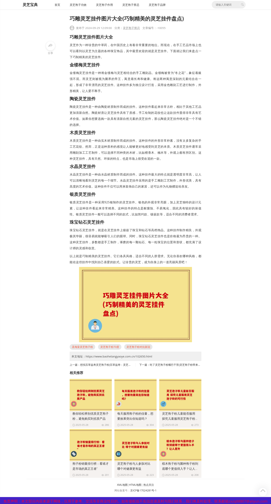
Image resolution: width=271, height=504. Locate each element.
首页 (57, 5)
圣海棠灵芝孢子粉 (82, 347)
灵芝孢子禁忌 (130, 5)
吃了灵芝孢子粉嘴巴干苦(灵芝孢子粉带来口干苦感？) (181, 364)
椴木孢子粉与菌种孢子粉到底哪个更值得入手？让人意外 (180, 468)
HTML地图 (135, 485)
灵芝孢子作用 (104, 5)
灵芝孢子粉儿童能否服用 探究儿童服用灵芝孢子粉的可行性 (180, 418)
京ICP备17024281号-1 (143, 490)
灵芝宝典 (30, 4)
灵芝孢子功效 (78, 5)
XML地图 (122, 485)
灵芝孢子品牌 (157, 5)
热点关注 (148, 485)
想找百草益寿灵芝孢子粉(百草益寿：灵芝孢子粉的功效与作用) (116, 364)
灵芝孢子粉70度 (109, 347)
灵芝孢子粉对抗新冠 (138, 347)
